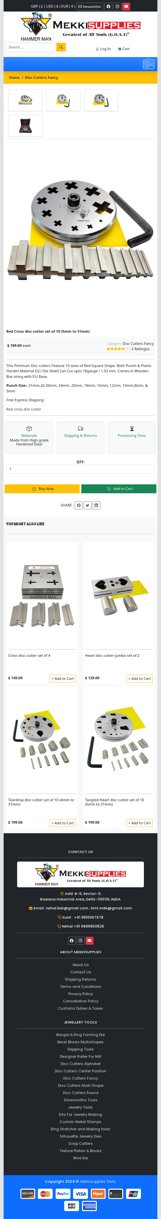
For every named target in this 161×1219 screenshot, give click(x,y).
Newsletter (89, 6)
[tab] (25, 100)
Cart (124, 48)
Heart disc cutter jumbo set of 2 (112, 655)
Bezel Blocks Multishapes (80, 1042)
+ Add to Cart (63, 678)
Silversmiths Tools (80, 1100)
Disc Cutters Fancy (41, 77)
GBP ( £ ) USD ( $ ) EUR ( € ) (53, 6)
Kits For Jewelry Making (80, 1114)
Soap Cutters (80, 1143)
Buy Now (42, 488)
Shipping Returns (80, 979)
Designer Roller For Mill (80, 1056)
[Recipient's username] (31, 47)
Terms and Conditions (80, 986)
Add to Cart (119, 488)
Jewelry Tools (80, 1107)
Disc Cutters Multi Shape (80, 1085)
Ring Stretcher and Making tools (80, 1129)
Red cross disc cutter (23, 409)
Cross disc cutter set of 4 (29, 655)
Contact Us (80, 972)
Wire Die (80, 1158)
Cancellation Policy (80, 1001)
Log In (103, 48)
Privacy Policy (80, 993)
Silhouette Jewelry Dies (81, 1136)
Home (14, 77)
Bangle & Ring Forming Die (80, 1034)
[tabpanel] (80, 234)
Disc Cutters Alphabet (81, 1063)
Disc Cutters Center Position (80, 1071)
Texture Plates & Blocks (81, 1150)
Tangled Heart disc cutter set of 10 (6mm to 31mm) (114, 802)
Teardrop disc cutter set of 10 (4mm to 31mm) (41, 802)
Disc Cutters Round (80, 1092)
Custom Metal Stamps (80, 1121)
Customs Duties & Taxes (80, 1008)
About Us (80, 964)
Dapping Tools (80, 1049)
